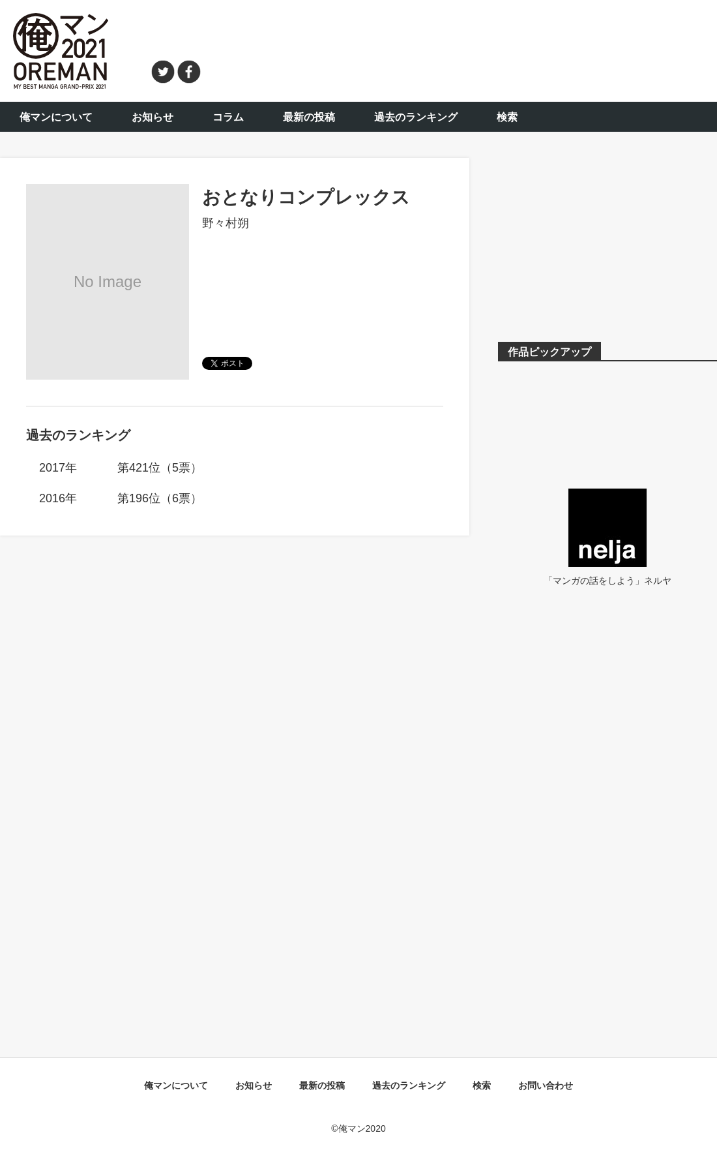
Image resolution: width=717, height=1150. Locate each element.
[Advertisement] (466, 49)
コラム (228, 117)
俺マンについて (56, 117)
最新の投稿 (309, 117)
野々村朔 (225, 223)
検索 (507, 117)
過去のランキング (416, 117)
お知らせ (152, 117)
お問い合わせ (545, 1085)
